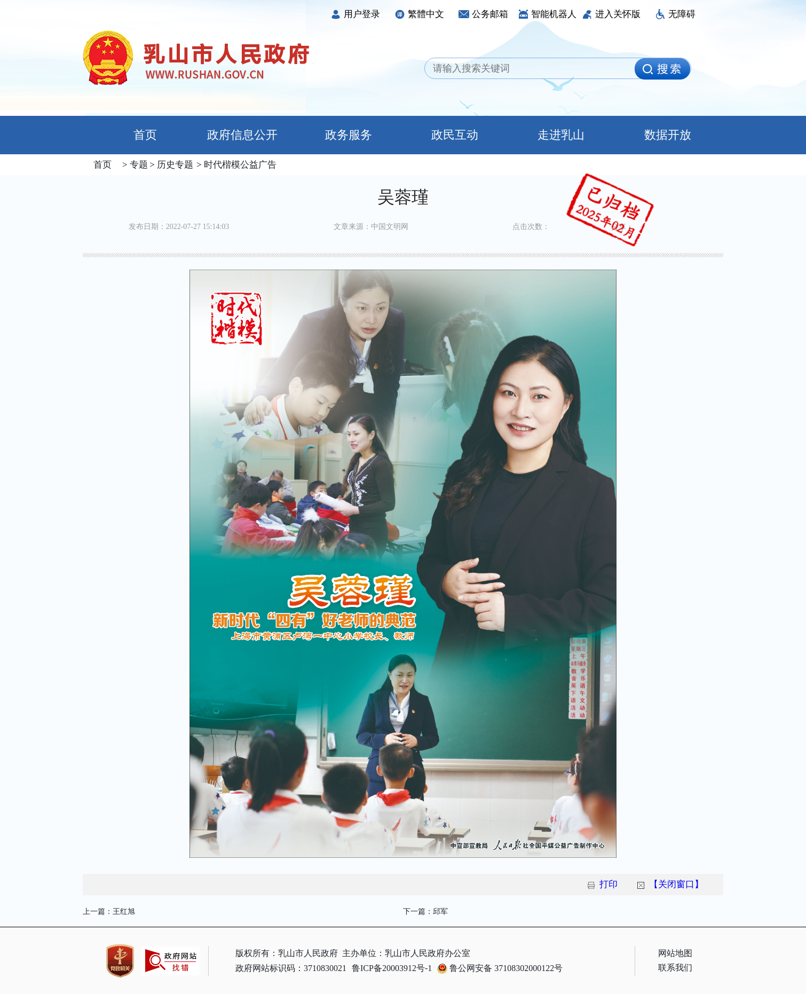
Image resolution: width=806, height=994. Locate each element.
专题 (138, 165)
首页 (136, 134)
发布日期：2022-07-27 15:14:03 (179, 227)
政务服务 (348, 134)
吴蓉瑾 (403, 197)
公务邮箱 (483, 14)
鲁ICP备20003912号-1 (392, 968)
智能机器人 (547, 14)
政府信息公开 (242, 134)
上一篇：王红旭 (109, 912)
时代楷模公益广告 (239, 165)
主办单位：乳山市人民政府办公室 (406, 953)
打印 (608, 884)
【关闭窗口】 (676, 884)
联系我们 (675, 967)
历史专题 (174, 165)
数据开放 (667, 134)
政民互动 (454, 134)
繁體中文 (419, 14)
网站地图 (675, 953)
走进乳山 (561, 134)
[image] (662, 69)
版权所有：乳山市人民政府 (286, 953)
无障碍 (675, 14)
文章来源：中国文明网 (371, 227)
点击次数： (531, 227)
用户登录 (355, 14)
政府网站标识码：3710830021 (290, 968)
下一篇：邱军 (425, 912)
